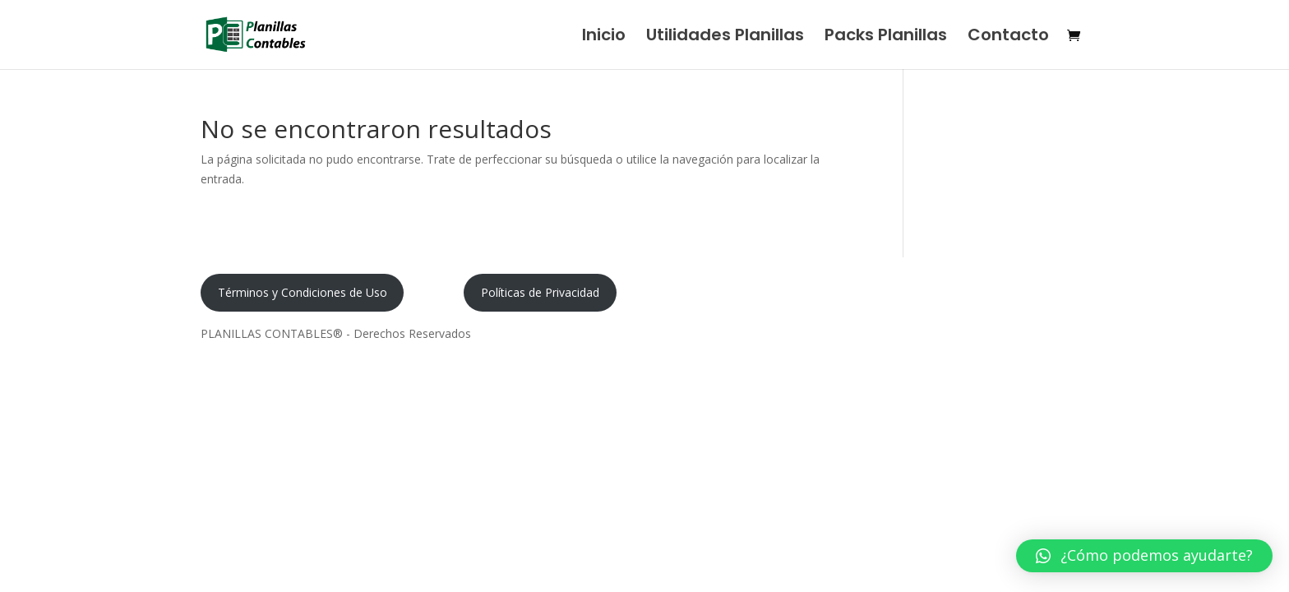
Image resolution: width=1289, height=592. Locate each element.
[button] (1144, 555)
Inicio (604, 37)
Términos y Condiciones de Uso (302, 292)
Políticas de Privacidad (540, 292)
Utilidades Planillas (725, 37)
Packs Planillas (886, 37)
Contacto (1008, 37)
